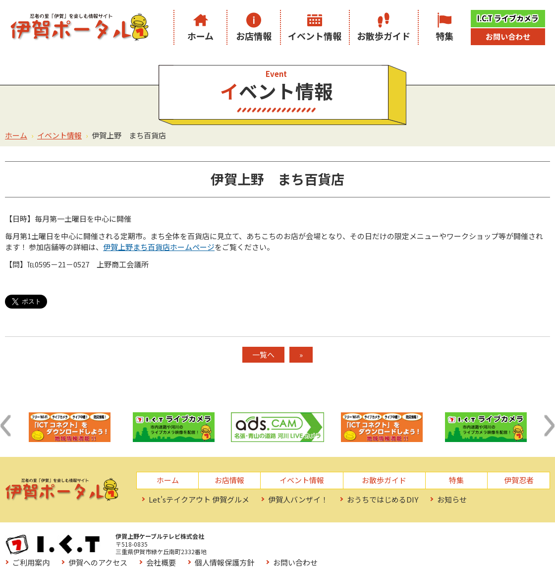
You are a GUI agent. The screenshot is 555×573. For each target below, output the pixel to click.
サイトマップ (332, 553)
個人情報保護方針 (444, 539)
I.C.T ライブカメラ (508, 18)
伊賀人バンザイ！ (298, 499)
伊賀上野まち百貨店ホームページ (159, 247)
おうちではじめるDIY (382, 499)
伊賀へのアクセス (317, 539)
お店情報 (254, 35)
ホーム (200, 35)
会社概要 (380, 539)
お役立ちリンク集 (261, 553)
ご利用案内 (250, 539)
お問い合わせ (508, 36)
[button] (5, 426)
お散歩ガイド (383, 35)
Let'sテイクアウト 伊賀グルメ (199, 499)
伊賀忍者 (519, 480)
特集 (444, 35)
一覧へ (263, 354)
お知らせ (452, 499)
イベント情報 (314, 35)
